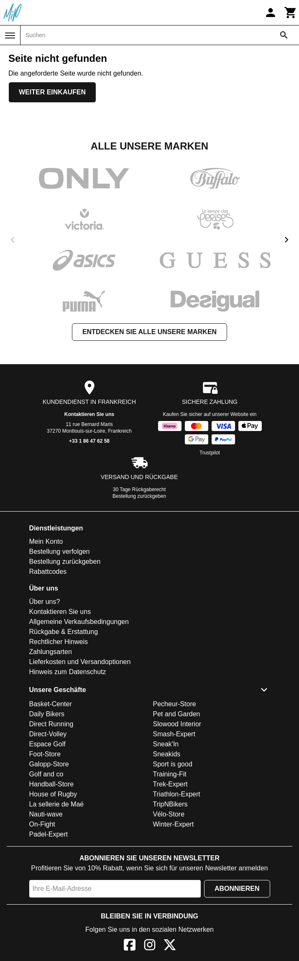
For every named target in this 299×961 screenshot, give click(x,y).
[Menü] (10, 35)
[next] (286, 240)
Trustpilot (209, 453)
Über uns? (44, 601)
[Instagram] (149, 946)
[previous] (12, 240)
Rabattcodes (48, 571)
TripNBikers (170, 804)
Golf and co (46, 774)
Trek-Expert (170, 784)
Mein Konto (46, 541)
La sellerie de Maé (56, 804)
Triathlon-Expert (176, 794)
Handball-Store (51, 784)
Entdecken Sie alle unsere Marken (149, 331)
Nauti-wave (46, 814)
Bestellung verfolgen (59, 551)
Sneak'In (166, 744)
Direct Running (51, 724)
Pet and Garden (176, 714)
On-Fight (42, 824)
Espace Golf (47, 744)
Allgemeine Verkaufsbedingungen (79, 621)
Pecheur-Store (174, 703)
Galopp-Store (49, 764)
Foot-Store (45, 754)
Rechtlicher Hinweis (58, 641)
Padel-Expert (48, 834)
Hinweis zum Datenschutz (67, 671)
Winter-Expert (173, 824)
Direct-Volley (48, 734)
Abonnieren (237, 888)
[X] (169, 946)
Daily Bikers (46, 714)
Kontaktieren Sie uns (89, 414)
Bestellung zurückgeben (139, 496)
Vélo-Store (169, 814)
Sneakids (167, 754)
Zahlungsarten (50, 651)
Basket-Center (50, 703)
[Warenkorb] (290, 12)
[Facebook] (129, 946)
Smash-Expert (174, 734)
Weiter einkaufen (52, 92)
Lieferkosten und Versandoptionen (80, 661)
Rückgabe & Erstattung (63, 631)
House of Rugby (53, 794)
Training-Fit (170, 774)
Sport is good (172, 764)
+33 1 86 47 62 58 (89, 441)
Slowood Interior (177, 724)
